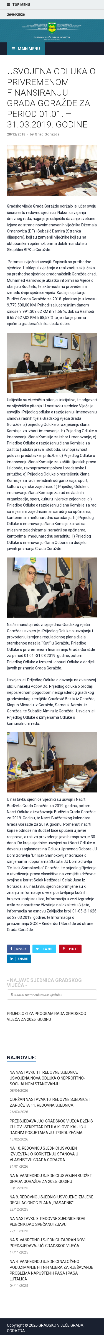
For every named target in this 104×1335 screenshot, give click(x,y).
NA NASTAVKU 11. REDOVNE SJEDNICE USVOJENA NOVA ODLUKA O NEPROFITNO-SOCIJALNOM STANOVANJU (47, 1078)
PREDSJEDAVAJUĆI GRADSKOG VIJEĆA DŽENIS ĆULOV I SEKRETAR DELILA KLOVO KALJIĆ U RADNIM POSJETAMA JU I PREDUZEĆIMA (51, 1127)
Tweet (48, 949)
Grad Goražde (47, 134)
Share (21, 949)
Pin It (73, 949)
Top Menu (21, 5)
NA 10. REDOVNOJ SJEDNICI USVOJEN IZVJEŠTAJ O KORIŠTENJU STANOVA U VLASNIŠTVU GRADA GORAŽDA (44, 1154)
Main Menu (29, 49)
